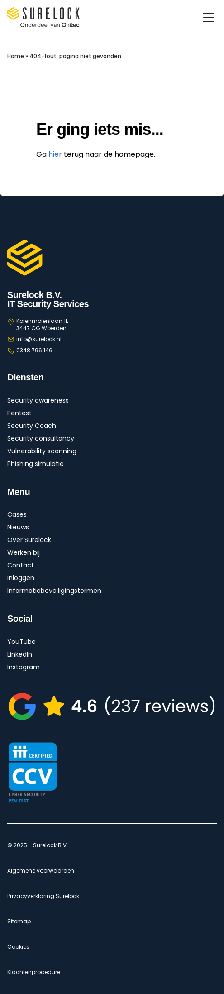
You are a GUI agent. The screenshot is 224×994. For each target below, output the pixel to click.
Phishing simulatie (35, 463)
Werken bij (23, 552)
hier (55, 154)
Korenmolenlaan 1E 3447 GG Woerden (42, 324)
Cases (17, 514)
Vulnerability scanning (41, 451)
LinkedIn (19, 654)
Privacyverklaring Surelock (43, 896)
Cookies (18, 947)
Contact (20, 565)
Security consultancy (40, 438)
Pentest (19, 413)
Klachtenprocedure (33, 972)
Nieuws (18, 527)
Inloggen (20, 577)
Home (15, 56)
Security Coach (31, 425)
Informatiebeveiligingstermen (54, 590)
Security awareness (38, 400)
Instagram (23, 667)
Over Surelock (29, 539)
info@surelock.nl (39, 339)
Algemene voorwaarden (40, 870)
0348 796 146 (34, 350)
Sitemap (19, 921)
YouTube (21, 641)
